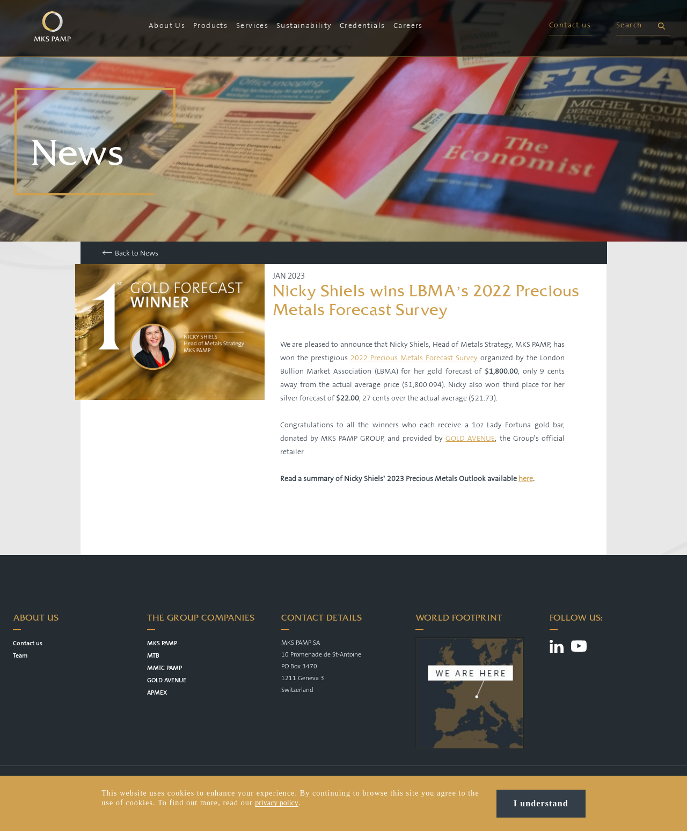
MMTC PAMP (164, 668)
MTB (153, 655)
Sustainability (304, 25)
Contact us (570, 25)
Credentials (362, 25)
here (525, 479)
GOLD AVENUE (470, 438)
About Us (167, 25)
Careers (408, 25)
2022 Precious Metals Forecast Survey (414, 358)
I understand (541, 803)
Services (252, 25)
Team (20, 655)
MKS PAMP (162, 643)
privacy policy (276, 803)
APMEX (157, 692)
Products (210, 25)
